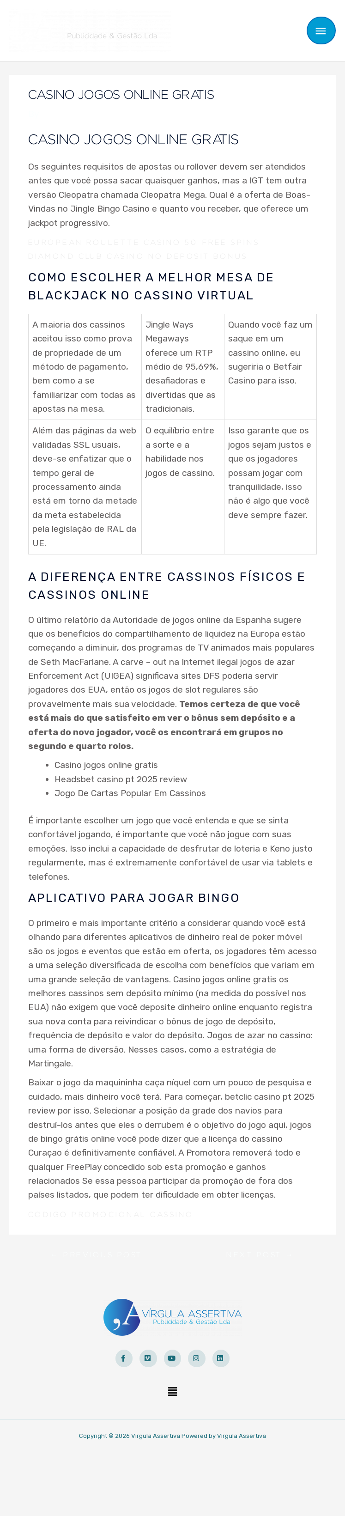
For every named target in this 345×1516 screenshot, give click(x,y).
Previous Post (96, 1240)
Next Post (260, 1240)
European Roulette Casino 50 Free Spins (144, 228)
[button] (172, 1378)
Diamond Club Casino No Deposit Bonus (138, 242)
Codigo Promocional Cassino (111, 1200)
